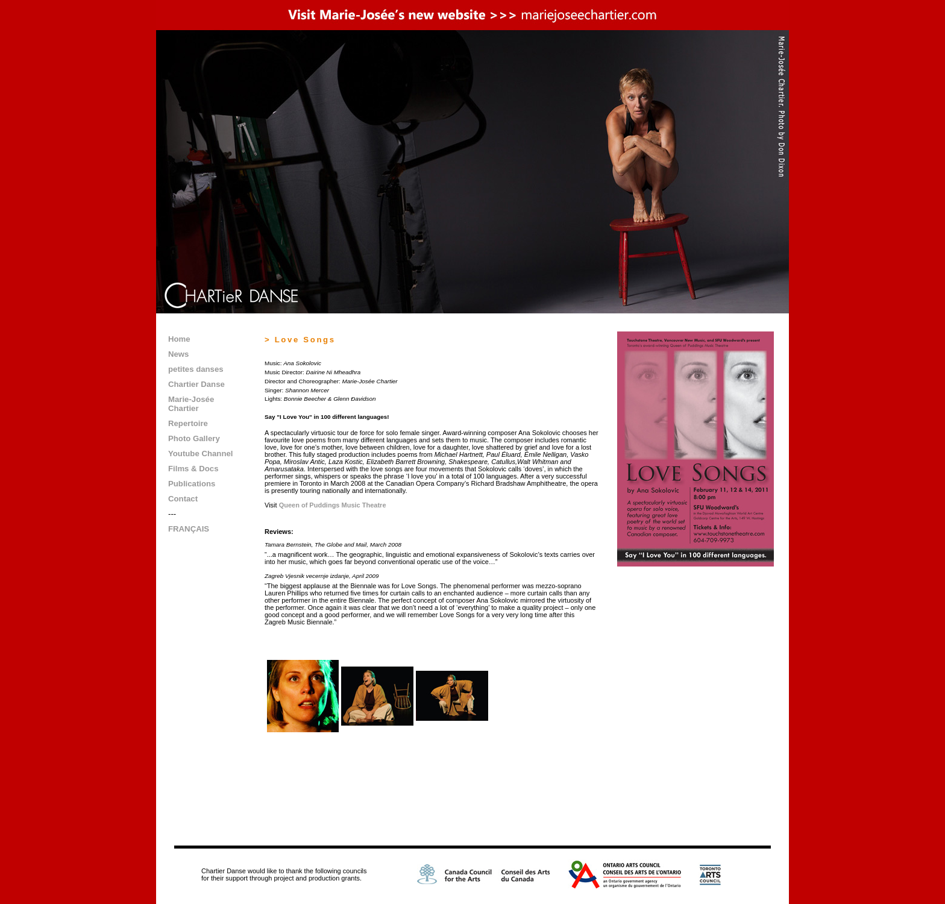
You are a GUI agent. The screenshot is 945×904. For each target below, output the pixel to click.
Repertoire (188, 423)
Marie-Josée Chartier (191, 404)
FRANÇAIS (188, 528)
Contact (183, 498)
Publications (191, 483)
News (178, 354)
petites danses (196, 369)
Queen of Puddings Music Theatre (332, 505)
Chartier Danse (196, 384)
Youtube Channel (200, 453)
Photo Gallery (194, 438)
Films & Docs (193, 468)
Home (179, 339)
